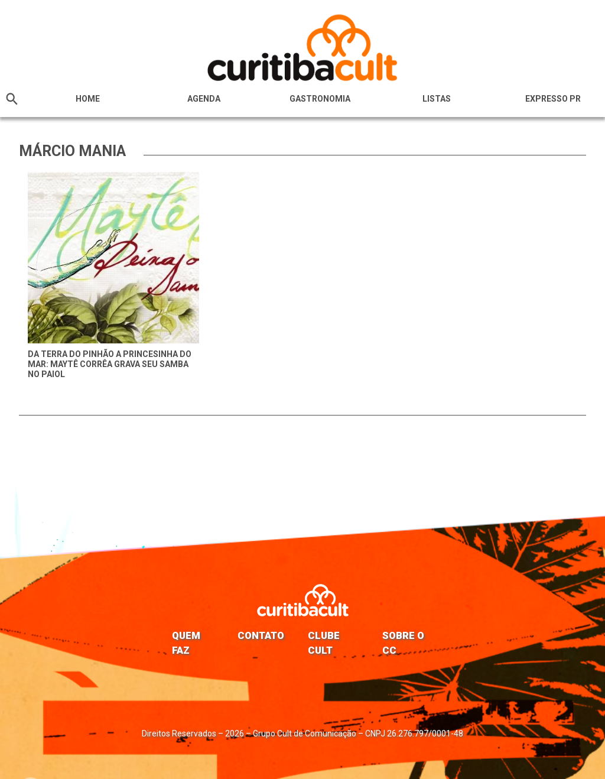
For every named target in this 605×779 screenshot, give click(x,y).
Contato (261, 635)
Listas (436, 98)
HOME (88, 98)
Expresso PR (553, 98)
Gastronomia (320, 98)
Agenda (203, 98)
